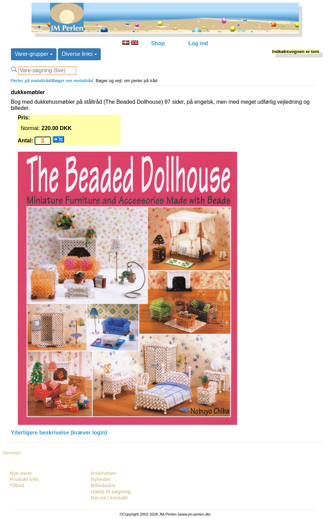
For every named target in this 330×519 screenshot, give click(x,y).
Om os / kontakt (109, 498)
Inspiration (103, 473)
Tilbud (17, 485)
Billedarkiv (103, 485)
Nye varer (21, 473)
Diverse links (79, 54)
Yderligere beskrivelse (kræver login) (59, 432)
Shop (158, 43)
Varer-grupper (34, 54)
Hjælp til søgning (111, 491)
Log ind (198, 43)
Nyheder (101, 479)
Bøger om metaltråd (72, 80)
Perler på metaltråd (31, 80)
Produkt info (24, 479)
